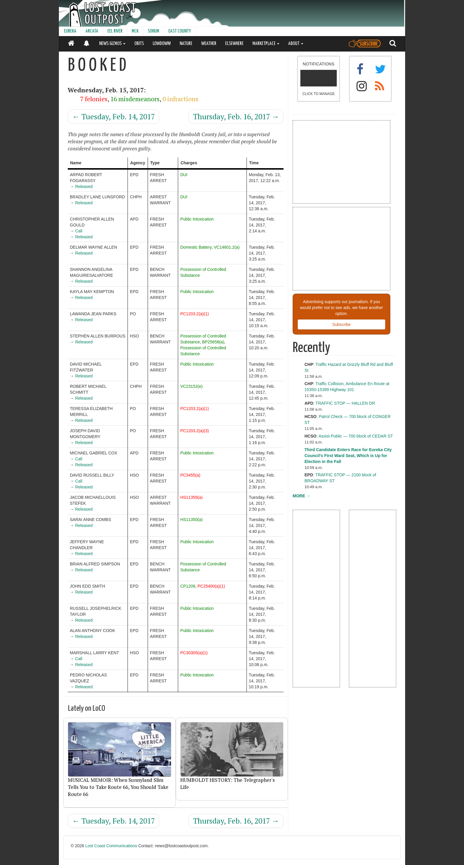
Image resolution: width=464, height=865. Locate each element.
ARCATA (92, 31)
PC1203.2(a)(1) (194, 313)
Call (78, 231)
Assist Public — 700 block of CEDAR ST (355, 436)
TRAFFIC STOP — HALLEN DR (345, 403)
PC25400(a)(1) (211, 586)
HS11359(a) (191, 497)
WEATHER (208, 43)
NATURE (186, 43)
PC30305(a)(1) (194, 652)
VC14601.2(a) (226, 247)
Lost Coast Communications (111, 845)
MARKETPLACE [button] (265, 43)
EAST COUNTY (179, 31)
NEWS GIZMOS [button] (112, 43)
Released (84, 186)
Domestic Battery (196, 247)
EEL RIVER (115, 31)
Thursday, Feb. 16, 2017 (236, 116)
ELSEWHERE (234, 43)
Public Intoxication (197, 219)
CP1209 (187, 586)
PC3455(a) (190, 475)
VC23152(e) (191, 386)
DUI (183, 174)
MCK (135, 31)
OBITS (139, 43)
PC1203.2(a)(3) (194, 430)
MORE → (301, 495)
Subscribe (341, 324)
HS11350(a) (191, 519)
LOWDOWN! (162, 43)
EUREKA (70, 31)
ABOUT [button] (295, 43)
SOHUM (153, 31)
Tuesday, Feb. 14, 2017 (113, 116)
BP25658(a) (213, 342)
